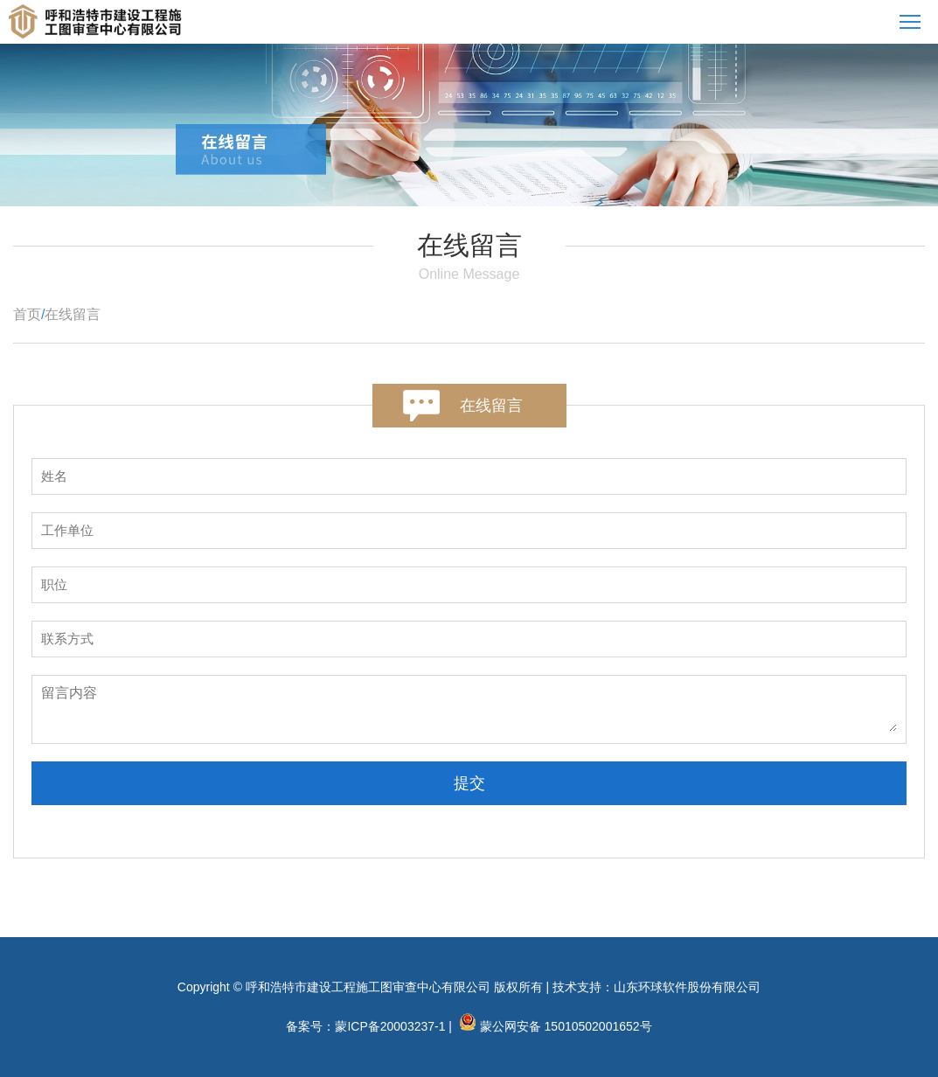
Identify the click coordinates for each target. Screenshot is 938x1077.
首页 (27, 314)
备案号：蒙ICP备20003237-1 (365, 1026)
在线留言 (73, 314)
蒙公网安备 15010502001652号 (566, 1026)
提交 (469, 783)
